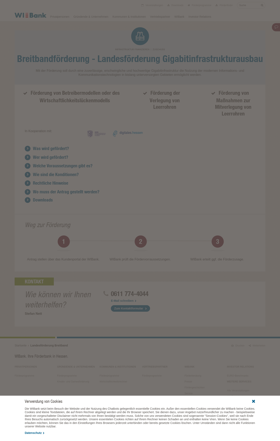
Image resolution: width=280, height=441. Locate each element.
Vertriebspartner (160, 16)
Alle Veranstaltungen (238, 390)
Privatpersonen (59, 16)
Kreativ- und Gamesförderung (73, 381)
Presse (188, 381)
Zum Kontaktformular (128, 308)
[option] (63, 249)
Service (189, 393)
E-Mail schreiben (123, 300)
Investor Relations (199, 16)
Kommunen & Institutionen (129, 16)
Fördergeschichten (195, 387)
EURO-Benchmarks (237, 375)
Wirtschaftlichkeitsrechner (113, 381)
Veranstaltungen (152, 5)
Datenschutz (34, 432)
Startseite (21, 345)
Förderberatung (193, 375)
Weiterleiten (257, 345)
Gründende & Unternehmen (91, 16)
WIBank (179, 16)
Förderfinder (224, 5)
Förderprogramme (199, 5)
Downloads (175, 5)
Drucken (237, 345)
